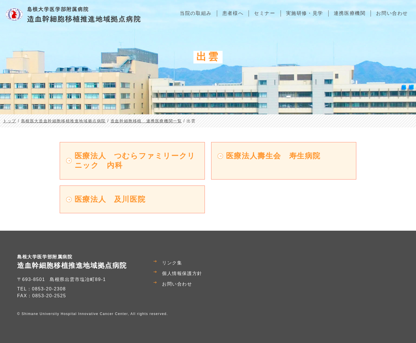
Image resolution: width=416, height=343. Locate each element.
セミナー (264, 13)
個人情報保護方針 (182, 273)
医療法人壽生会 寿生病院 (273, 156)
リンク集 (172, 262)
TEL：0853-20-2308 (41, 288)
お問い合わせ (177, 284)
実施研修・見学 (304, 13)
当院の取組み (196, 13)
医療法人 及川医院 (110, 199)
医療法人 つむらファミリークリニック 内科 (135, 160)
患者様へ (232, 13)
